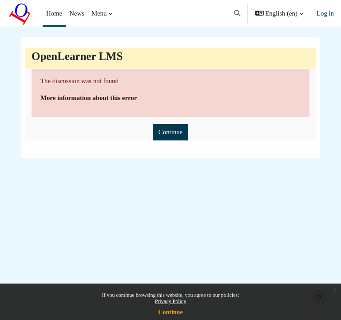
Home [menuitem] (54, 13)
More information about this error (88, 97)
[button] (237, 13)
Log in (325, 13)
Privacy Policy (170, 301)
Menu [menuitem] (99, 13)
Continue (170, 312)
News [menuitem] (76, 13)
